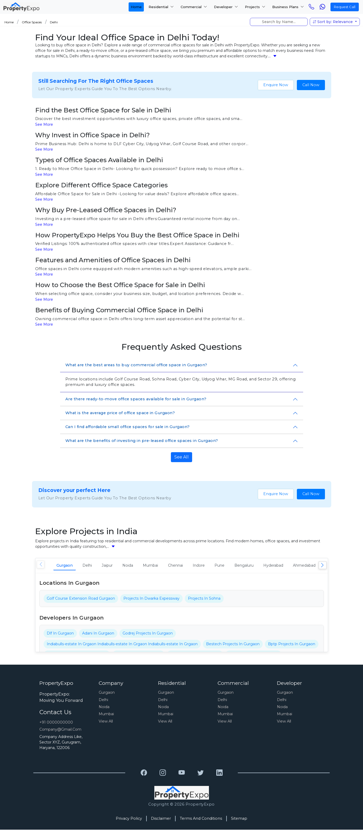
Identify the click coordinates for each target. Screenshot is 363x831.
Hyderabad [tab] (312, 566)
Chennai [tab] (198, 566)
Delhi (54, 22)
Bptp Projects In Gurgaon (291, 645)
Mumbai (106, 715)
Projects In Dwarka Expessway (151, 599)
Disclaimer (161, 819)
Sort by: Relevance (333, 21)
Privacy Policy (129, 819)
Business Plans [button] (288, 7)
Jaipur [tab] (117, 566)
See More (44, 124)
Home (136, 7)
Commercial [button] (194, 7)
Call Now (310, 85)
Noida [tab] (142, 566)
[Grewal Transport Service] (144, 774)
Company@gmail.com (60, 730)
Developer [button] (226, 7)
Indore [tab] (225, 566)
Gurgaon (107, 693)
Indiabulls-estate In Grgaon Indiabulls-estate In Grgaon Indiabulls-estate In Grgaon (122, 645)
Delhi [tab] (93, 566)
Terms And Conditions (201, 819)
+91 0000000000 (56, 723)
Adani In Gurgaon (98, 634)
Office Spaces (32, 22)
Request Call (344, 7)
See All (181, 457)
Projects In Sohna (204, 599)
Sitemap (239, 819)
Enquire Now (275, 85)
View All (106, 722)
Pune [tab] (249, 566)
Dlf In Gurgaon (60, 634)
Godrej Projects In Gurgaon (148, 634)
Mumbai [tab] (168, 566)
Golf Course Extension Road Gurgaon (81, 599)
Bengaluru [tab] (278, 566)
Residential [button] (161, 7)
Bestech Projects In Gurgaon (233, 645)
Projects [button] (255, 7)
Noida (104, 708)
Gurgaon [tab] (67, 566)
